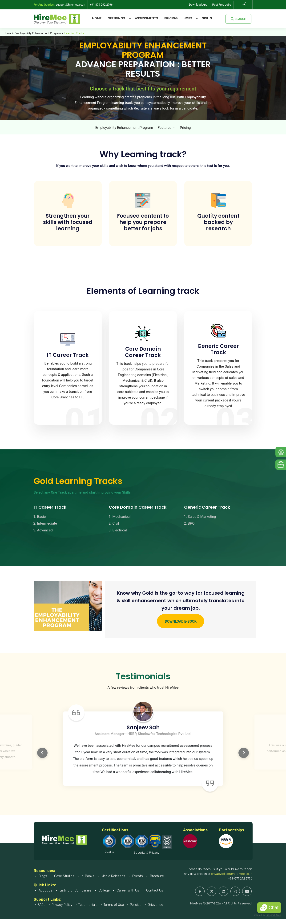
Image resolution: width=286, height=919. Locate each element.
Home (96, 18)
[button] (269, 907)
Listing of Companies (75, 890)
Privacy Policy (62, 905)
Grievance (155, 905)
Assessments (146, 18)
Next (243, 753)
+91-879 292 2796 (240, 878)
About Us (45, 890)
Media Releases (113, 876)
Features (164, 128)
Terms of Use (114, 905)
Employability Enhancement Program (38, 33)
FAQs (41, 905)
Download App (198, 4)
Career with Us (127, 890)
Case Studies (63, 876)
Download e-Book (180, 621)
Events (137, 876)
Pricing (171, 18)
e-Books (87, 876)
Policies (135, 905)
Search (238, 19)
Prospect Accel (273, 915)
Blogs (42, 876)
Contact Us (154, 890)
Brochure (156, 876)
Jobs (188, 18)
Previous (42, 753)
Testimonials (87, 905)
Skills (207, 18)
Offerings (116, 18)
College (104, 890)
